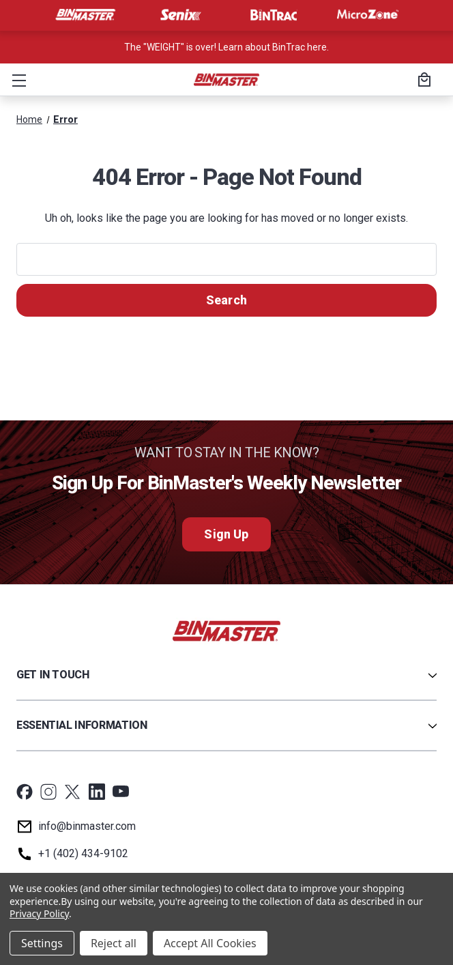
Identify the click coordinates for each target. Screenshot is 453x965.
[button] (16, 79)
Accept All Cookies (210, 943)
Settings (42, 943)
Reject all (113, 943)
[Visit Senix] (179, 15)
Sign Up (226, 534)
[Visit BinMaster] (85, 15)
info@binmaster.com (87, 826)
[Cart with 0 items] (422, 81)
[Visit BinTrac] (273, 15)
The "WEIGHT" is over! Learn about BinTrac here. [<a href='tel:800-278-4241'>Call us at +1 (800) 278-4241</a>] (226, 47)
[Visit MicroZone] (368, 15)
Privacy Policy (39, 913)
